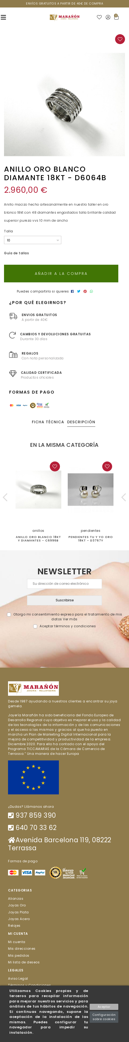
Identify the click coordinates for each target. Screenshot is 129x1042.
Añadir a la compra (61, 273)
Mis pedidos (18, 955)
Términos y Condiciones (29, 985)
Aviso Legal (18, 978)
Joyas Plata (18, 912)
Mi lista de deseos (24, 962)
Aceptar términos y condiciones (68, 626)
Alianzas (15, 898)
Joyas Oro (17, 905)
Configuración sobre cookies (104, 1017)
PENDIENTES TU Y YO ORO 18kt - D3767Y (91, 539)
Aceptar (104, 1007)
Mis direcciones (22, 948)
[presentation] (65, 641)
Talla (8, 231)
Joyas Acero (19, 918)
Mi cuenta (16, 942)
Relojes (14, 925)
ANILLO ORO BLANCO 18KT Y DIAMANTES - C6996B (38, 539)
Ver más (70, 619)
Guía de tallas (16, 253)
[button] (5, 497)
